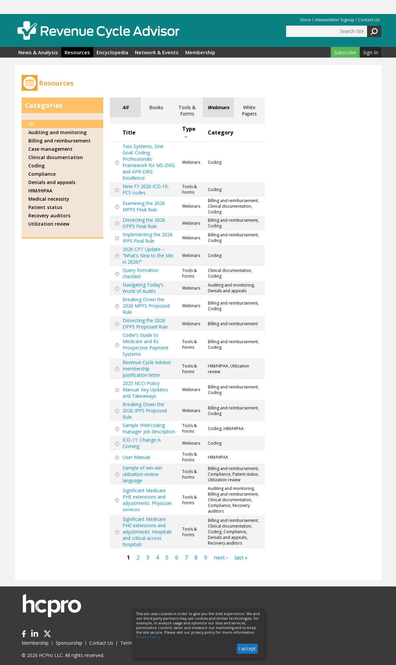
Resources (77, 52)
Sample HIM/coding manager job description (149, 428)
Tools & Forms (187, 110)
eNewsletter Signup (334, 20)
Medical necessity (48, 199)
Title (129, 132)
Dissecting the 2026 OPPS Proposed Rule (145, 323)
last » (240, 557)
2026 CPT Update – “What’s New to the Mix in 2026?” (148, 255)
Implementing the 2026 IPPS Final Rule (148, 237)
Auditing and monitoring (57, 132)
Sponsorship (69, 643)
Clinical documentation (55, 157)
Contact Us (369, 20)
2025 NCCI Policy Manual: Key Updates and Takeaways (145, 389)
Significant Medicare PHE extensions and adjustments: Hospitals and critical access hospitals (147, 532)
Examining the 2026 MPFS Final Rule (144, 206)
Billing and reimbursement (59, 140)
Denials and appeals (51, 182)
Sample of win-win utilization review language (142, 474)
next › (221, 557)
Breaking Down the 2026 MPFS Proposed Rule (146, 305)
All (125, 107)
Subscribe (345, 52)
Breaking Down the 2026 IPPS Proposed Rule (145, 410)
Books (156, 107)
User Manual (136, 457)
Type (189, 131)
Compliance (42, 174)
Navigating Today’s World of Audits (143, 288)
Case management (50, 149)
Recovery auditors (49, 215)
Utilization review (48, 224)
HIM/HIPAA (40, 190)
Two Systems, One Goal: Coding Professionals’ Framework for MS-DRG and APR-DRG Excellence (149, 162)
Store (305, 20)
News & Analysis (38, 52)
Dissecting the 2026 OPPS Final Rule (144, 223)
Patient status (45, 207)
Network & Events (157, 52)
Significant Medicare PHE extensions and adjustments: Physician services (147, 500)
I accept (247, 648)
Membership (200, 52)
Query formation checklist (141, 273)
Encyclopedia (112, 52)
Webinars (218, 107)
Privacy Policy (148, 637)
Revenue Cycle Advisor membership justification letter (147, 368)
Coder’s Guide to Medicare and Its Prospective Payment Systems (146, 344)
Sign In (370, 52)
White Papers (249, 110)
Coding (36, 165)
